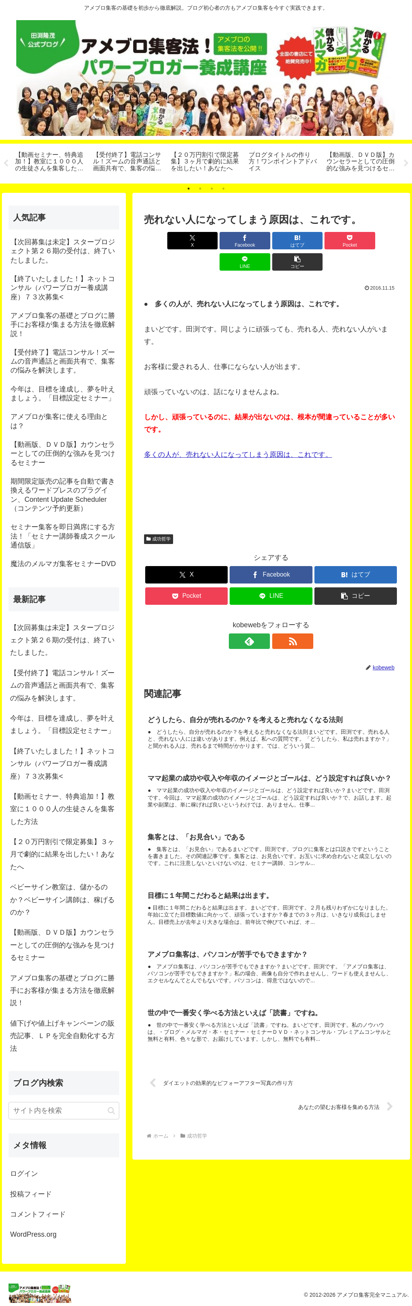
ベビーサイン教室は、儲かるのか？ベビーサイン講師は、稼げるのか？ (62, 899)
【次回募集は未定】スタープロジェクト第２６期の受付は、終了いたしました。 (62, 640)
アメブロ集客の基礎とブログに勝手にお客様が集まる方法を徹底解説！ (62, 990)
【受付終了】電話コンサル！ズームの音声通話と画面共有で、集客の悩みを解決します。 (62, 685)
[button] (378, 240)
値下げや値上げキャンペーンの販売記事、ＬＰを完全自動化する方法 (62, 1035)
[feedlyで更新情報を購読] (262, 620)
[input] (64, 1110)
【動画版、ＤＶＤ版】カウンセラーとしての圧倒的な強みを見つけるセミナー (62, 944)
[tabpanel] (49, 162)
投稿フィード (31, 1194)
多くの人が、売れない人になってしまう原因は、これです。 (238, 433)
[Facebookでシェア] (207, 240)
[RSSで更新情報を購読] (280, 620)
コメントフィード (38, 1214)
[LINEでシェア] (335, 240)
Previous (6, 163)
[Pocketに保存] (292, 240)
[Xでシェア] (164, 240)
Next (406, 163)
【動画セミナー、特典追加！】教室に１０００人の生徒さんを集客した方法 (62, 809)
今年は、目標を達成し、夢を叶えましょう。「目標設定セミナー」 (62, 724)
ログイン (24, 1173)
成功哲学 (158, 517)
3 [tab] (212, 188)
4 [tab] (223, 188)
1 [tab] (188, 188)
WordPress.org (33, 1234)
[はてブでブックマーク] (249, 240)
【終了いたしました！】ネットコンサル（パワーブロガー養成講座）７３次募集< (62, 763)
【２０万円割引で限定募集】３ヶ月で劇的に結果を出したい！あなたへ (62, 854)
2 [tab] (200, 188)
